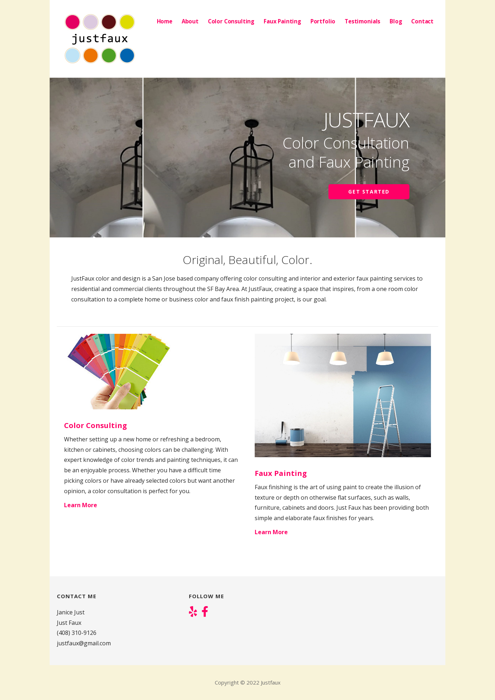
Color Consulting (231, 21)
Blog (396, 21)
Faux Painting (282, 21)
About (190, 21)
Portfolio (323, 21)
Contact (422, 21)
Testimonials (362, 21)
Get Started (369, 191)
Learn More (80, 505)
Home (164, 21)
